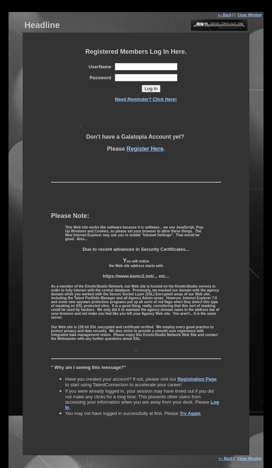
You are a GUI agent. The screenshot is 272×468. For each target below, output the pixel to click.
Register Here (144, 149)
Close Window (249, 15)
